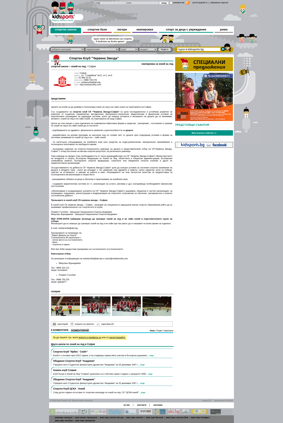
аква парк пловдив (200, 417)
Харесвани (168, 331)
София (92, 66)
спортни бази (97, 29)
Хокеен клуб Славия (64, 370)
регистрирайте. (117, 337)
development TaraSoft (223, 401)
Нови (152, 331)
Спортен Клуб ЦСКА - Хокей (69, 388)
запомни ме (178, 2)
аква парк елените (134, 417)
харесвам (105, 324)
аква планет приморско (86, 417)
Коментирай (80, 330)
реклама (158, 405)
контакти (141, 405)
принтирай (60, 324)
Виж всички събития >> (204, 133)
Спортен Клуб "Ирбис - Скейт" (70, 351)
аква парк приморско (85, 421)
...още (151, 355)
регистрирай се (200, 2)
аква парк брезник (154, 417)
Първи (159, 331)
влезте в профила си (90, 337)
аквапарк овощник (64, 417)
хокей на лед (78, 66)
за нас (126, 405)
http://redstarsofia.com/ (90, 84)
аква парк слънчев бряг (177, 417)
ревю (224, 29)
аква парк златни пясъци (112, 417)
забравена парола (219, 2)
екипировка (144, 29)
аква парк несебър (64, 421)
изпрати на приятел (82, 324)
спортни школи (66, 29)
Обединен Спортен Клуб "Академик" (74, 361)
